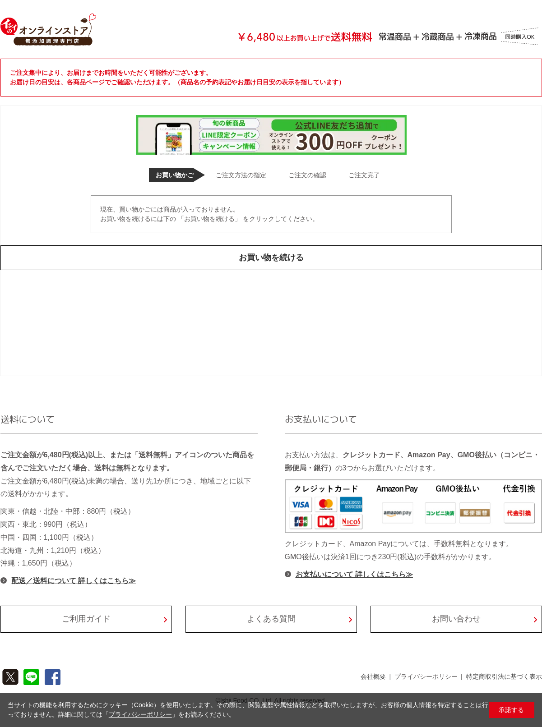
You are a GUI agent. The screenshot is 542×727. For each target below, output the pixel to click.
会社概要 (373, 676)
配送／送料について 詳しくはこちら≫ (73, 580)
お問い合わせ (456, 618)
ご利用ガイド (86, 618)
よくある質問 (271, 618)
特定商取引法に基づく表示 (504, 676)
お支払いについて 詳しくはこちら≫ (354, 574)
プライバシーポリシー (426, 676)
